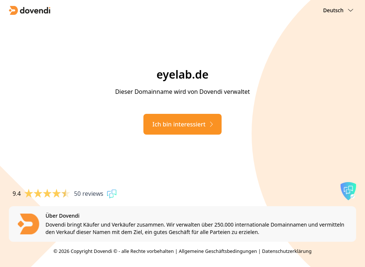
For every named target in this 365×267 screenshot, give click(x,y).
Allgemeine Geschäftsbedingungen (218, 251)
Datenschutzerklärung (287, 251)
